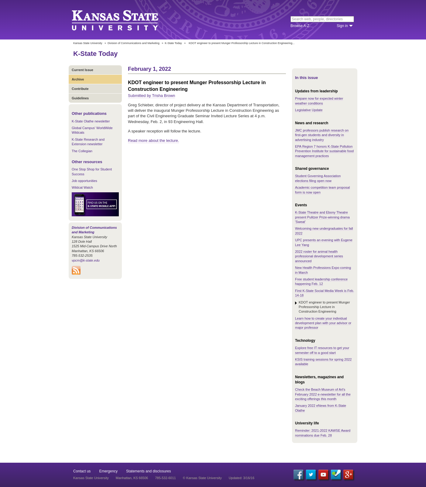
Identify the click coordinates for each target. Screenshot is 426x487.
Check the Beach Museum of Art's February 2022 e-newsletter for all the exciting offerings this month (323, 394)
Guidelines (80, 98)
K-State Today (173, 43)
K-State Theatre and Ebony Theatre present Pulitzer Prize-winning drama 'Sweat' (322, 217)
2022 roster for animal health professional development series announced (319, 256)
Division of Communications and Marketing (134, 43)
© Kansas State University (202, 478)
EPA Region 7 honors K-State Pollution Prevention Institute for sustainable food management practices (324, 151)
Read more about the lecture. (153, 140)
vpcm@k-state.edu (86, 260)
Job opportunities (84, 181)
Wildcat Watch (82, 187)
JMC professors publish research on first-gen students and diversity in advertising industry (322, 135)
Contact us (82, 471)
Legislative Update (309, 110)
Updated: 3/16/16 (241, 478)
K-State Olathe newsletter (91, 121)
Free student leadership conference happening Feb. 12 (321, 281)
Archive (78, 79)
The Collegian (82, 151)
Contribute (80, 89)
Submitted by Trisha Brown (151, 95)
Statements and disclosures (148, 471)
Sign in (342, 26)
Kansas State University (122, 19)
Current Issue (82, 70)
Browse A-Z (299, 26)
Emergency (108, 471)
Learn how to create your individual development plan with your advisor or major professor (323, 323)
